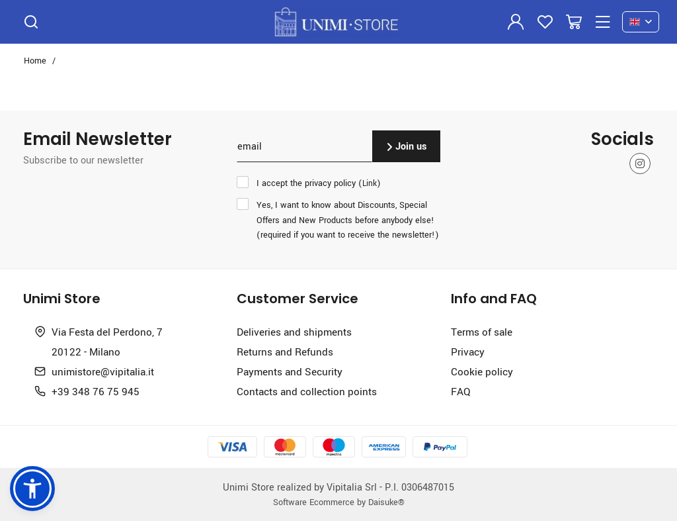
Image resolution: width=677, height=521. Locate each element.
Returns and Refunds (285, 351)
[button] (32, 488)
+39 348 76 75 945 (95, 391)
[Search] (31, 22)
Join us (406, 146)
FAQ (460, 391)
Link (369, 183)
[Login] (516, 22)
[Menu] (603, 22)
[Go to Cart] (574, 22)
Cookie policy (482, 371)
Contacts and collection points (307, 391)
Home (35, 60)
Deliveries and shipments (294, 331)
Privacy (468, 351)
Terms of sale (481, 331)
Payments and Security (289, 371)
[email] (304, 146)
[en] (640, 22)
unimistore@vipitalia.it (103, 371)
